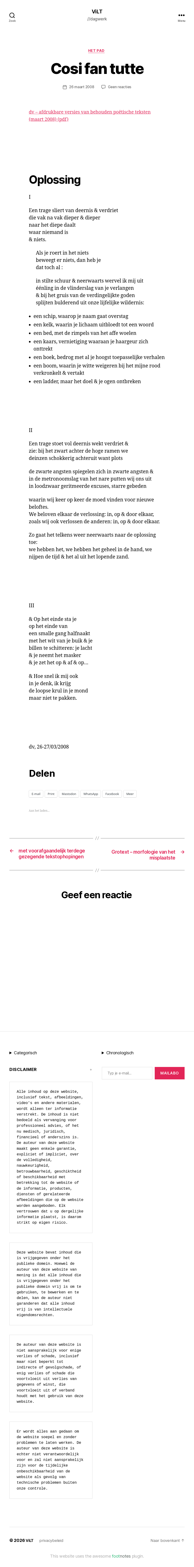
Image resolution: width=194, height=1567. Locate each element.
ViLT (97, 12)
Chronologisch (120, 1061)
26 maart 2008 (81, 88)
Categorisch (25, 1061)
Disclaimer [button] (23, 1078)
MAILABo (169, 1081)
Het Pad (97, 52)
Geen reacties (120, 88)
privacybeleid (52, 1548)
